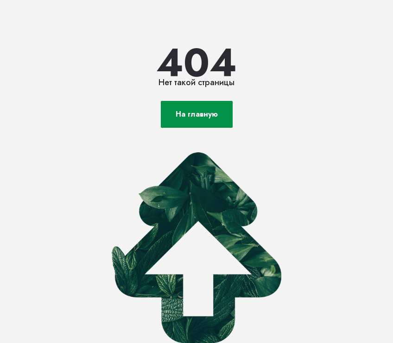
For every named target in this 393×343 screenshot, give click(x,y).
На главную (197, 114)
